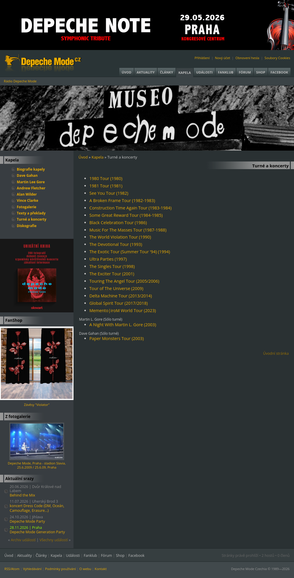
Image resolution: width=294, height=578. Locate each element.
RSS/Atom (11, 569)
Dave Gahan (27, 175)
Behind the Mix (22, 495)
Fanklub (225, 72)
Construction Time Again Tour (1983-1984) (130, 208)
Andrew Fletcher (31, 188)
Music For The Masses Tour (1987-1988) (127, 230)
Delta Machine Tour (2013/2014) (120, 296)
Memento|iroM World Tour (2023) (122, 310)
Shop (260, 72)
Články (166, 72)
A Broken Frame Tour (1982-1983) (122, 200)
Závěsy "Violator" (37, 404)
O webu (85, 569)
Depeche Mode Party (27, 521)
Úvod (126, 72)
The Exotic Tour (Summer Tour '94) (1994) (129, 251)
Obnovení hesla (247, 58)
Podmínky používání (60, 569)
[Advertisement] (186, 403)
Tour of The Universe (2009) (116, 288)
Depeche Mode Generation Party (37, 531)
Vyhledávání (32, 569)
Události (204, 72)
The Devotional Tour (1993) (115, 244)
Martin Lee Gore (31, 181)
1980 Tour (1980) (105, 178)
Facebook (279, 72)
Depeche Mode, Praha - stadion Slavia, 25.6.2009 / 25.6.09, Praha (37, 465)
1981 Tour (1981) (105, 186)
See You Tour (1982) (108, 193)
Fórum (245, 72)
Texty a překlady (31, 213)
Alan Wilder (27, 194)
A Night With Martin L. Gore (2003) (122, 324)
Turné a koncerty (31, 219)
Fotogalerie (26, 206)
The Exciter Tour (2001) (111, 273)
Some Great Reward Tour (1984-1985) (126, 215)
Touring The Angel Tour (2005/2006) (124, 281)
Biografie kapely (31, 169)
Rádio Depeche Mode (20, 81)
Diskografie (26, 225)
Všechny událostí (53, 539)
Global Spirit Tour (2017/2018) (118, 303)
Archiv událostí (23, 539)
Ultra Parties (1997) (108, 259)
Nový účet (222, 58)
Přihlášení (202, 58)
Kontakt (101, 569)
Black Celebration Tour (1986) (118, 222)
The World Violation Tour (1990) (120, 237)
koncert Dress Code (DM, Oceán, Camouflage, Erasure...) (37, 508)
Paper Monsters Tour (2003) (116, 338)
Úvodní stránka (276, 353)
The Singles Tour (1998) (112, 266)
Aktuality (146, 72)
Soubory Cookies (277, 58)
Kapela (184, 72)
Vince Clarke (27, 200)
